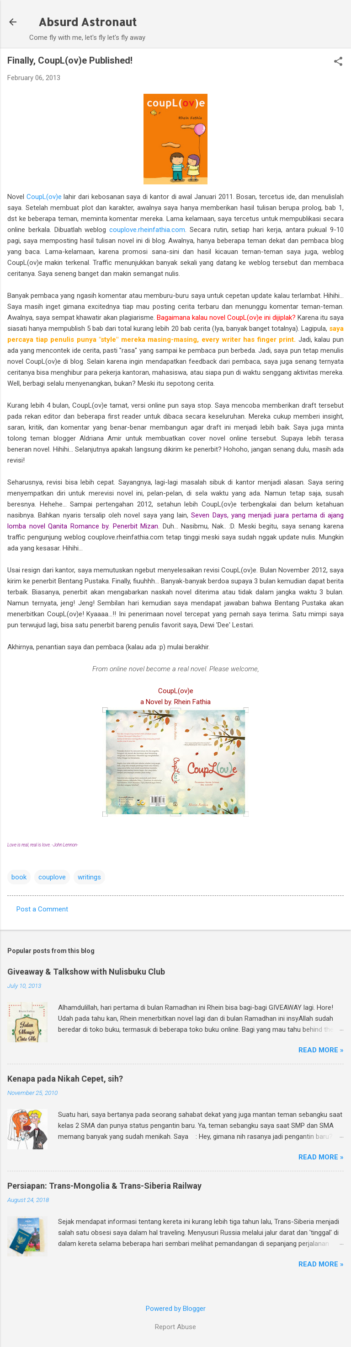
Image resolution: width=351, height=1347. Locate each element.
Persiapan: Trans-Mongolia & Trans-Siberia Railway (104, 1186)
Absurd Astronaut (87, 22)
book (19, 877)
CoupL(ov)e (44, 197)
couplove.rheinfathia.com (147, 230)
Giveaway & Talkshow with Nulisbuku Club (86, 971)
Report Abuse (175, 1327)
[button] (338, 62)
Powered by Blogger (176, 1308)
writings (89, 877)
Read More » (321, 1050)
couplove (52, 877)
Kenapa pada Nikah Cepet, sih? (65, 1078)
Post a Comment (42, 909)
